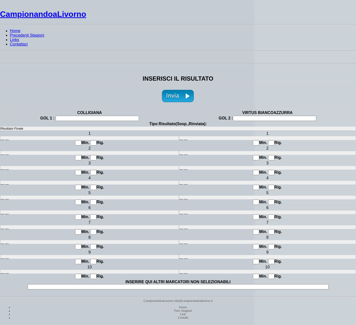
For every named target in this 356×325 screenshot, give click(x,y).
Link (183, 314)
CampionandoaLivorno (43, 14)
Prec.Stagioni (183, 311)
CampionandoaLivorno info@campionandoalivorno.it (177, 301)
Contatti (183, 318)
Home (183, 307)
